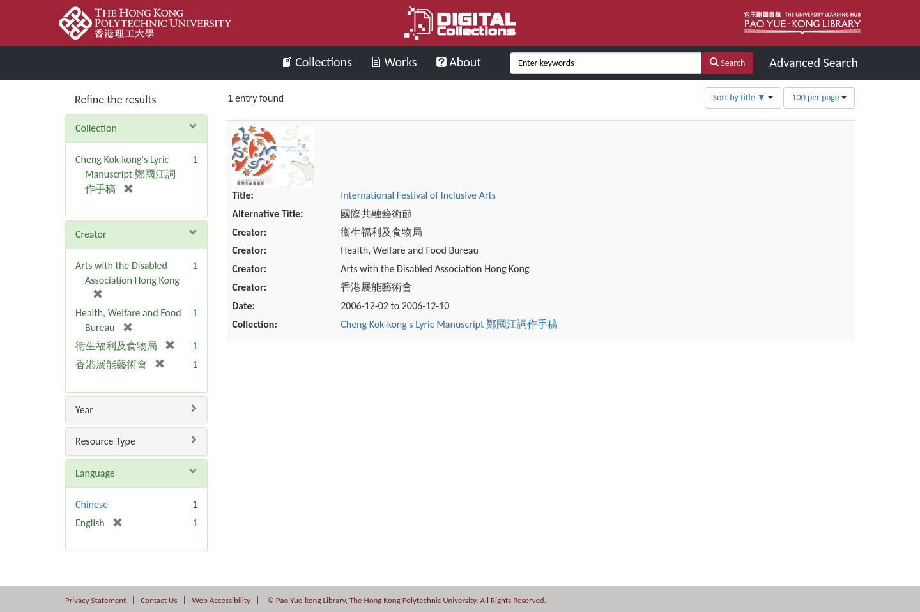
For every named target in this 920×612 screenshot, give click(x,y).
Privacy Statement (95, 600)
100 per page (819, 97)
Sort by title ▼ (743, 97)
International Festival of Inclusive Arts (506, 132)
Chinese (91, 504)
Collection (96, 128)
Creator (91, 234)
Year (84, 410)
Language (95, 473)
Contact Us (159, 600)
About (458, 62)
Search (727, 62)
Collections (317, 62)
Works (394, 62)
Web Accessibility (221, 600)
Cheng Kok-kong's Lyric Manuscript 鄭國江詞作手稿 (537, 262)
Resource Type (105, 441)
